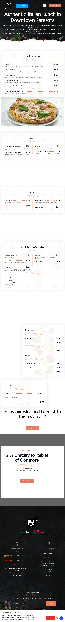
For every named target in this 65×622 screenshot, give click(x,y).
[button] (44, 5)
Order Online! (21, 555)
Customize (34, 615)
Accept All (57, 615)
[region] (32, 614)
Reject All (46, 615)
